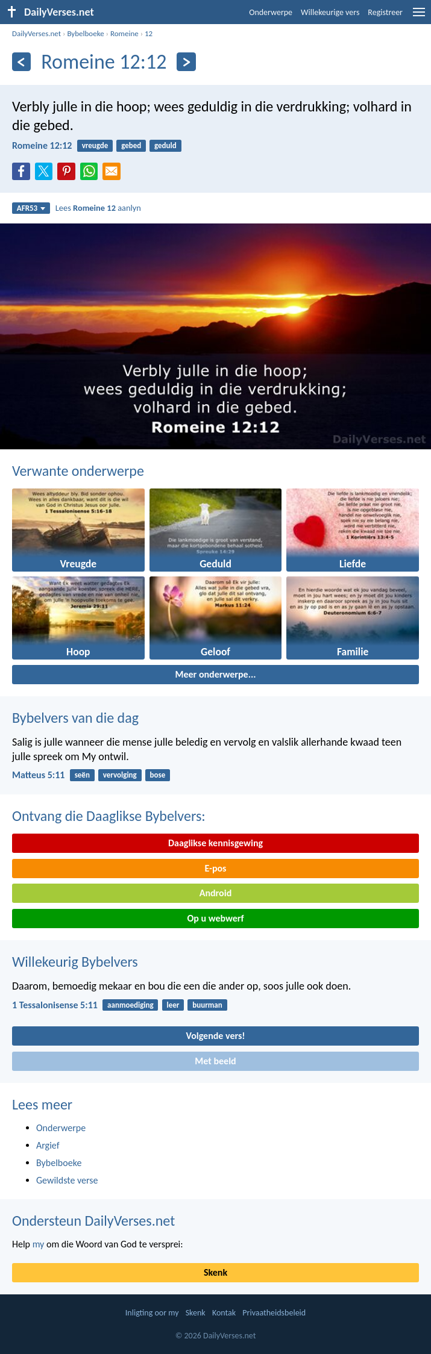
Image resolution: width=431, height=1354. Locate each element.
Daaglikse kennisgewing (215, 843)
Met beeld (215, 1061)
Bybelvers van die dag (75, 717)
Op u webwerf (215, 918)
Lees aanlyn (98, 207)
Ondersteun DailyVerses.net (93, 1220)
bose (158, 774)
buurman (207, 1004)
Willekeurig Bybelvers (75, 961)
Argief (48, 1145)
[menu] (419, 16)
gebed (131, 145)
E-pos (216, 868)
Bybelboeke (85, 33)
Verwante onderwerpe (78, 470)
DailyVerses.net (36, 33)
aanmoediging (130, 1004)
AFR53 (31, 208)
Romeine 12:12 (42, 145)
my (39, 1244)
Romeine (124, 33)
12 (149, 33)
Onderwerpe (270, 12)
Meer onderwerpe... (215, 674)
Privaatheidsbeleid (274, 1313)
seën (82, 774)
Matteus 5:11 (38, 775)
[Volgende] (186, 61)
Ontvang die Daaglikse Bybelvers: (109, 816)
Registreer (385, 12)
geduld (165, 145)
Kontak (224, 1313)
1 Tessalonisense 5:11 (55, 1005)
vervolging (120, 774)
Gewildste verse (67, 1180)
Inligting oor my (152, 1313)
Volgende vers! (215, 1035)
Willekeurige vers (330, 12)
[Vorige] (21, 61)
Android (215, 893)
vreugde (95, 145)
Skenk (215, 1272)
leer (172, 1004)
